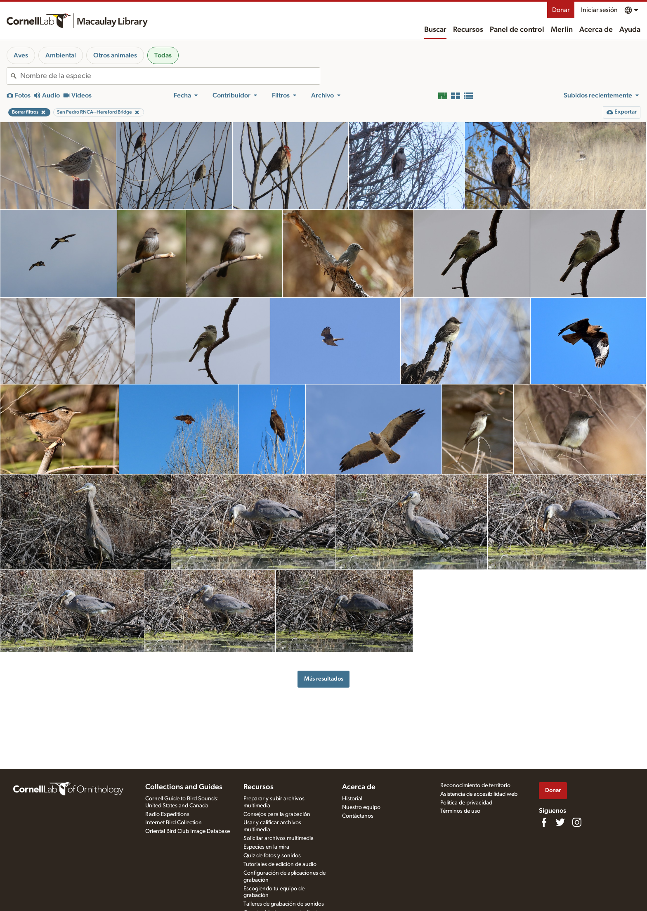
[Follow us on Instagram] (577, 822)
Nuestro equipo (361, 807)
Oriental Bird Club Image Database (187, 831)
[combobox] (170, 76)
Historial (352, 799)
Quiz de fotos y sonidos (272, 856)
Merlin (562, 29)
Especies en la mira (266, 847)
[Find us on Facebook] (544, 822)
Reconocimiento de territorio (475, 785)
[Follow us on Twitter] (560, 822)
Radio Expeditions (167, 814)
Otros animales (115, 55)
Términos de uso (460, 811)
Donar (560, 10)
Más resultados (323, 679)
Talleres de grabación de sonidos (283, 904)
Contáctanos (357, 816)
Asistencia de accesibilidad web (478, 794)
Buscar (435, 29)
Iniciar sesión (599, 10)
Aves (21, 55)
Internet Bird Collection (173, 823)
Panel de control (517, 29)
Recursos (468, 29)
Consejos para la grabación (276, 814)
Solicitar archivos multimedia (278, 838)
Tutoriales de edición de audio (279, 864)
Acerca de (596, 29)
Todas (163, 55)
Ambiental (60, 55)
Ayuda (629, 29)
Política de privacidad (466, 803)
